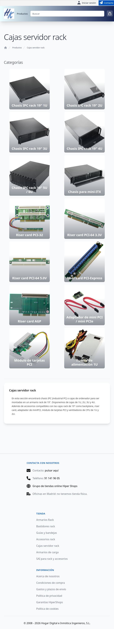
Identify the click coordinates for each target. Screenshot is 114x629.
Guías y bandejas (46, 533)
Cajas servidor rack (35, 47)
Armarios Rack (45, 520)
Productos (22, 13)
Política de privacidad (49, 596)
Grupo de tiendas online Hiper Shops (54, 486)
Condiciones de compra (50, 583)
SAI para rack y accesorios (52, 559)
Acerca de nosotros (48, 576)
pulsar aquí (51, 470)
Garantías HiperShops (49, 602)
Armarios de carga (47, 552)
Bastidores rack (45, 526)
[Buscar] (67, 14)
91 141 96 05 (52, 478)
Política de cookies (47, 608)
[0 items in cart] (110, 13)
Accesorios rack (45, 539)
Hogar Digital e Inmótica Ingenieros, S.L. (65, 623)
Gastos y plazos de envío (51, 589)
